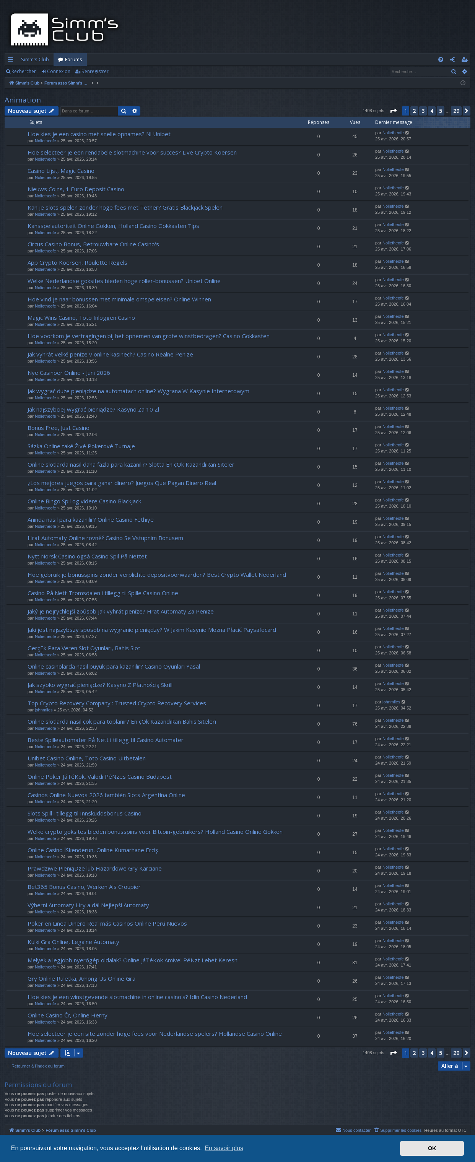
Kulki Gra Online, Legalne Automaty (73, 942)
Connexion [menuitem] (454, 61)
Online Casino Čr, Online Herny (67, 1015)
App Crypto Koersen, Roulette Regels (77, 262)
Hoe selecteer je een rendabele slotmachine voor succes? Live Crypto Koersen (132, 152)
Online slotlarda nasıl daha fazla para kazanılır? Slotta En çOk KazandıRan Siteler (131, 464)
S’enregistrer (95, 71)
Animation (23, 100)
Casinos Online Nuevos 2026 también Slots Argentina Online (106, 795)
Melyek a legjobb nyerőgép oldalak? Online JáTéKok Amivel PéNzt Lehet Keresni (133, 960)
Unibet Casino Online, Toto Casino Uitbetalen (87, 758)
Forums (73, 59)
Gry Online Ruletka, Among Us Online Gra (81, 978)
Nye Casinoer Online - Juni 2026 (69, 372)
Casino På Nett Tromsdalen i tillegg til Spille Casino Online (103, 593)
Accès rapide (12, 61)
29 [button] (456, 110)
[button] (393, 111)
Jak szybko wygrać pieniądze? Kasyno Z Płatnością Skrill (100, 684)
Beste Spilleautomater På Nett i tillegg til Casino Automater (106, 740)
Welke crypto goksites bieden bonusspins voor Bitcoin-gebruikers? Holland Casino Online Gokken (155, 831)
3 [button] (423, 110)
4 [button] (431, 110)
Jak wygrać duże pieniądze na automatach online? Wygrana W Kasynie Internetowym (138, 391)
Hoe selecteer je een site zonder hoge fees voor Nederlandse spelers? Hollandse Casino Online (155, 1033)
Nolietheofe (45, 140)
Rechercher (23, 71)
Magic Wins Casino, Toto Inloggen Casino (81, 317)
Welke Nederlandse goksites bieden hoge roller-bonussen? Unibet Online (124, 281)
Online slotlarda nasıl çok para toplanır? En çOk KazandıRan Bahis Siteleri (122, 721)
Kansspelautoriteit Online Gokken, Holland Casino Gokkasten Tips (113, 225)
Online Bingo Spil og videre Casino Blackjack (84, 501)
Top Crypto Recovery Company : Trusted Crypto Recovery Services (117, 703)
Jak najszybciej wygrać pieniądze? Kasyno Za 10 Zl (93, 409)
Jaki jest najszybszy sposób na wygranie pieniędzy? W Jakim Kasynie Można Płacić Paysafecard (152, 629)
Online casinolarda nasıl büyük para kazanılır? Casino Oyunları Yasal (114, 666)
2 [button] (414, 110)
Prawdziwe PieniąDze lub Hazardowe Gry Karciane (95, 868)
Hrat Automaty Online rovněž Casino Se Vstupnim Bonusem (105, 538)
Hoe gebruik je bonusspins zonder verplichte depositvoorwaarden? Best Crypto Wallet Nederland (157, 574)
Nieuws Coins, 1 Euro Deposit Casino (76, 189)
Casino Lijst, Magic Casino (61, 170)
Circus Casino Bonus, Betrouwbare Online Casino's (93, 244)
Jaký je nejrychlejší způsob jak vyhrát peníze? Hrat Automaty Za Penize (121, 611)
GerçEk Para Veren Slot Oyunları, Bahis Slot (84, 648)
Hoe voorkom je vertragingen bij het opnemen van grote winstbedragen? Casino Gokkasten (149, 336)
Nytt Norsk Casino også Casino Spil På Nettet (87, 556)
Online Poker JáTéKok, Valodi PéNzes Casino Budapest (100, 776)
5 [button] (440, 110)
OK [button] (432, 1148)
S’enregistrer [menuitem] (466, 61)
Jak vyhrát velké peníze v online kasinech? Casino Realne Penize (110, 354)
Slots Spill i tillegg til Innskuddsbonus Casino (85, 813)
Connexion (58, 71)
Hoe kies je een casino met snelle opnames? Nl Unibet (99, 134)
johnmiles (43, 710)
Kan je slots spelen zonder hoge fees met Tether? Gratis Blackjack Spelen (125, 207)
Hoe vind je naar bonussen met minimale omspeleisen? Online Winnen (119, 299)
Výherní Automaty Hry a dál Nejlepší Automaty (88, 905)
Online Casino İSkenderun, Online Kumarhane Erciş (93, 850)
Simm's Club (35, 59)
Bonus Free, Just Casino (58, 427)
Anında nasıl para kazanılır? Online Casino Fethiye (91, 519)
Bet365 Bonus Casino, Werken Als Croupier (84, 886)
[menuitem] (441, 59)
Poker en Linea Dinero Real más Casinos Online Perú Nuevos (107, 923)
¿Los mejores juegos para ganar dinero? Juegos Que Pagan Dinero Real (122, 483)
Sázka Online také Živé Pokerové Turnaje (81, 446)
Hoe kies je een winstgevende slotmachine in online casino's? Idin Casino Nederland (137, 997)
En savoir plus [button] (224, 1148)
